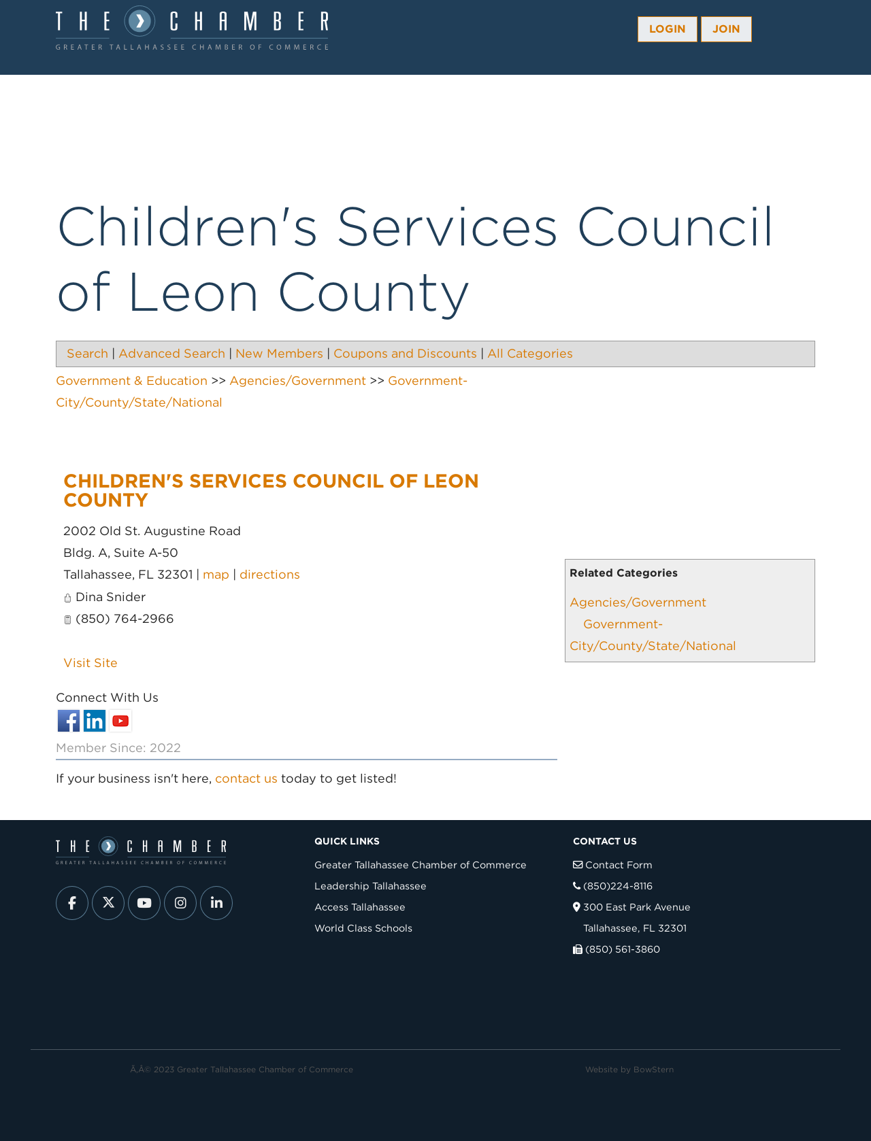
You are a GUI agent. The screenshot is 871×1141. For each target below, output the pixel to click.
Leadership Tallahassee (370, 885)
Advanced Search (171, 353)
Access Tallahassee (360, 907)
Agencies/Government (638, 602)
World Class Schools (363, 928)
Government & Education (132, 380)
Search (87, 353)
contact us (246, 778)
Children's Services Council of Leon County (271, 490)
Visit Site (90, 662)
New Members (279, 353)
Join (726, 28)
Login (667, 28)
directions (270, 574)
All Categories (530, 353)
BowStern (654, 1069)
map (216, 574)
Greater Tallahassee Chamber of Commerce (420, 864)
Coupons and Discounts (405, 353)
